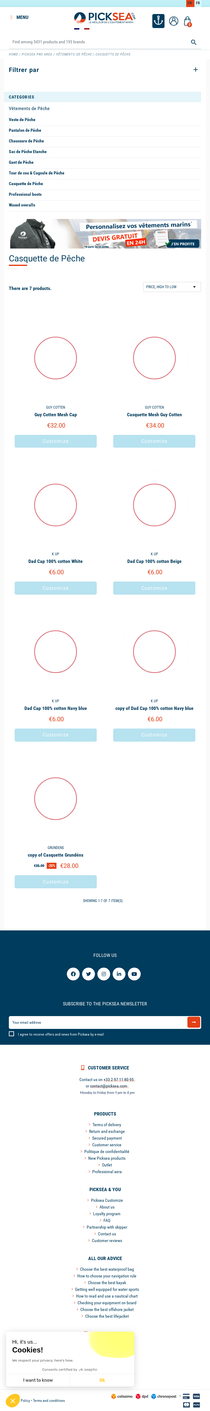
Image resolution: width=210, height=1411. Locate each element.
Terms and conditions (49, 1400)
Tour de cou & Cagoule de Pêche (36, 172)
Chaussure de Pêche (26, 140)
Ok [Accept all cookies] (45, 1380)
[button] (12, 1400)
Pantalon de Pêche (25, 129)
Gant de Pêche (21, 161)
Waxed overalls (22, 204)
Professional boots (25, 193)
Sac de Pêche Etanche (28, 151)
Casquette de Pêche (26, 183)
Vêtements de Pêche (29, 108)
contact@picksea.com (108, 1085)
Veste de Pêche (22, 118)
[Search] (105, 41)
